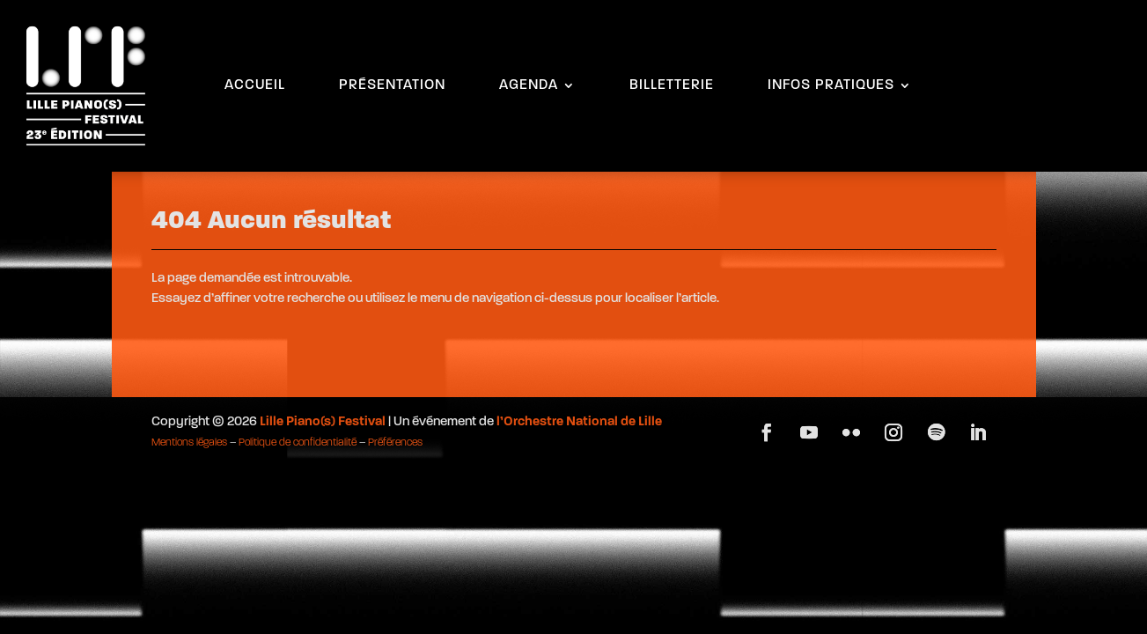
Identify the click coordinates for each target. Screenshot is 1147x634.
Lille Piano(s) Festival (323, 422)
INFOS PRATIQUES (831, 85)
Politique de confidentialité (298, 443)
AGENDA (528, 85)
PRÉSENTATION (392, 85)
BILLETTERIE (671, 85)
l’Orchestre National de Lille (579, 422)
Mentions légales (189, 443)
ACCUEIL (254, 85)
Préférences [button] (395, 443)
